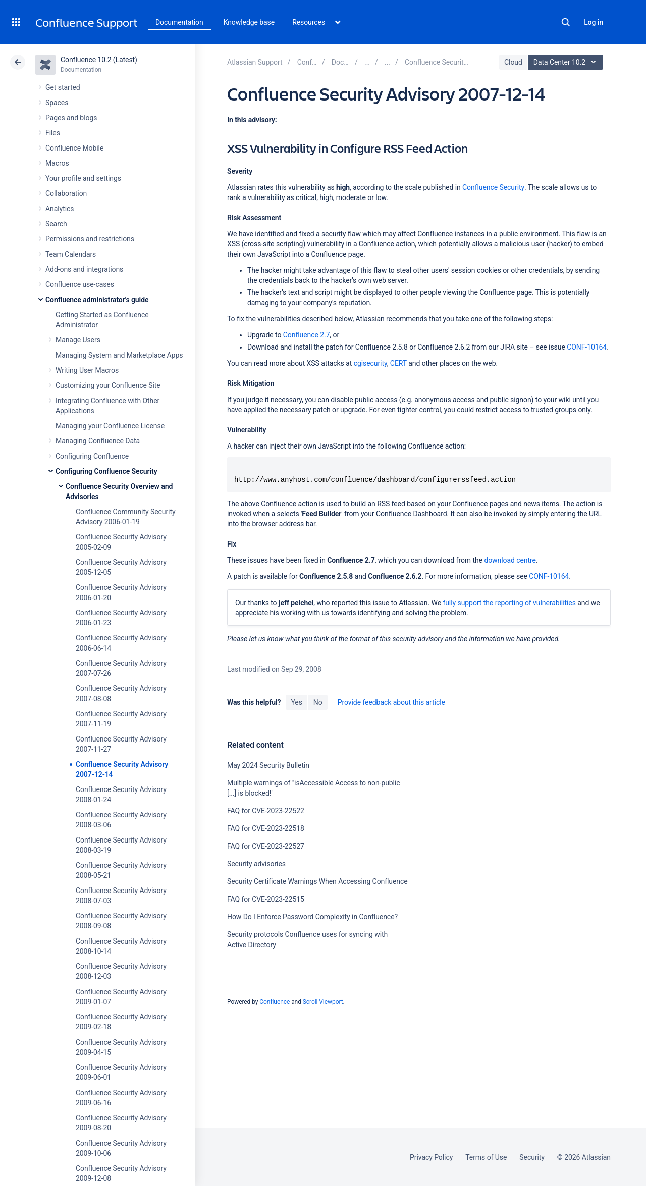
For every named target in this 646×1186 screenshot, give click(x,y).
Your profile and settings (83, 178)
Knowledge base (249, 22)
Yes (296, 702)
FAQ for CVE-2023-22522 (265, 811)
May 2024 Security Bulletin (268, 765)
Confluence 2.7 (306, 335)
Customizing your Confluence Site (108, 385)
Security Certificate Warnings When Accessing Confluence (317, 881)
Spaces (56, 102)
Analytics (59, 209)
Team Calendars (70, 254)
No (317, 702)
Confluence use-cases (79, 284)
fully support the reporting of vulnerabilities (509, 603)
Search (566, 22)
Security (532, 1157)
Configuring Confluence (92, 456)
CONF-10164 (587, 347)
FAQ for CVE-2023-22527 (265, 846)
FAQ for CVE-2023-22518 (265, 828)
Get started (62, 87)
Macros (57, 163)
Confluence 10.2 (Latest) (99, 60)
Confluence (274, 1001)
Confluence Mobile (74, 148)
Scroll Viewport (323, 1001)
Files (52, 133)
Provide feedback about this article (391, 702)
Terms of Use (486, 1157)
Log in (593, 22)
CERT (398, 363)
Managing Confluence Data (98, 441)
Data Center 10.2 (567, 62)
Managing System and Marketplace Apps (119, 355)
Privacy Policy (431, 1157)
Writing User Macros (87, 370)
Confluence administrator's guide (96, 299)
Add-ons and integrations (84, 269)
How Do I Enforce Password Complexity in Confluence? (312, 917)
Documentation (179, 22)
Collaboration (66, 193)
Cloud (513, 62)
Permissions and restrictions (89, 239)
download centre (510, 560)
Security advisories (256, 864)
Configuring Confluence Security (106, 471)
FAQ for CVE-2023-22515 (265, 899)
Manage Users (78, 340)
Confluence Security (493, 187)
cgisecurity (370, 363)
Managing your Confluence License (110, 426)
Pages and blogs (71, 118)
